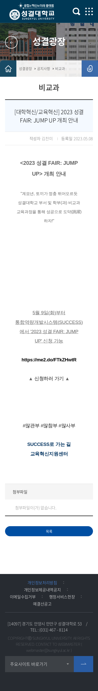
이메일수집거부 (23, 597)
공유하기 (90, 68)
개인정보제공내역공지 (42, 590)
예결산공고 (42, 604)
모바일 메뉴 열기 (89, 11)
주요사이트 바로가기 (28, 664)
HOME (8, 68)
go (83, 664)
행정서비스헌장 (62, 597)
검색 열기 (76, 11)
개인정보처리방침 (42, 583)
